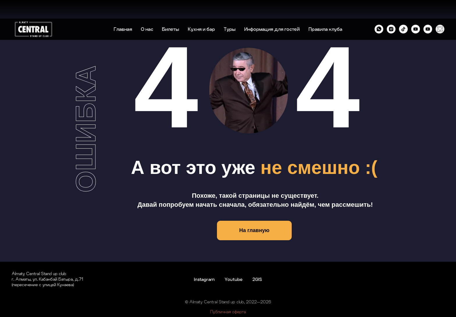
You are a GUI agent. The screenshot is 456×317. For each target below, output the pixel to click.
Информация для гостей (272, 10)
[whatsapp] (379, 10)
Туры (230, 10)
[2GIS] (440, 10)
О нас (147, 10)
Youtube (234, 279)
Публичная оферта (228, 311)
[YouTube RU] (415, 10)
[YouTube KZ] (427, 10)
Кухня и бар (201, 10)
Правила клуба (325, 10)
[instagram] (391, 10)
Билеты (170, 10)
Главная (123, 10)
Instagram (204, 279)
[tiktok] (403, 10)
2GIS (257, 279)
